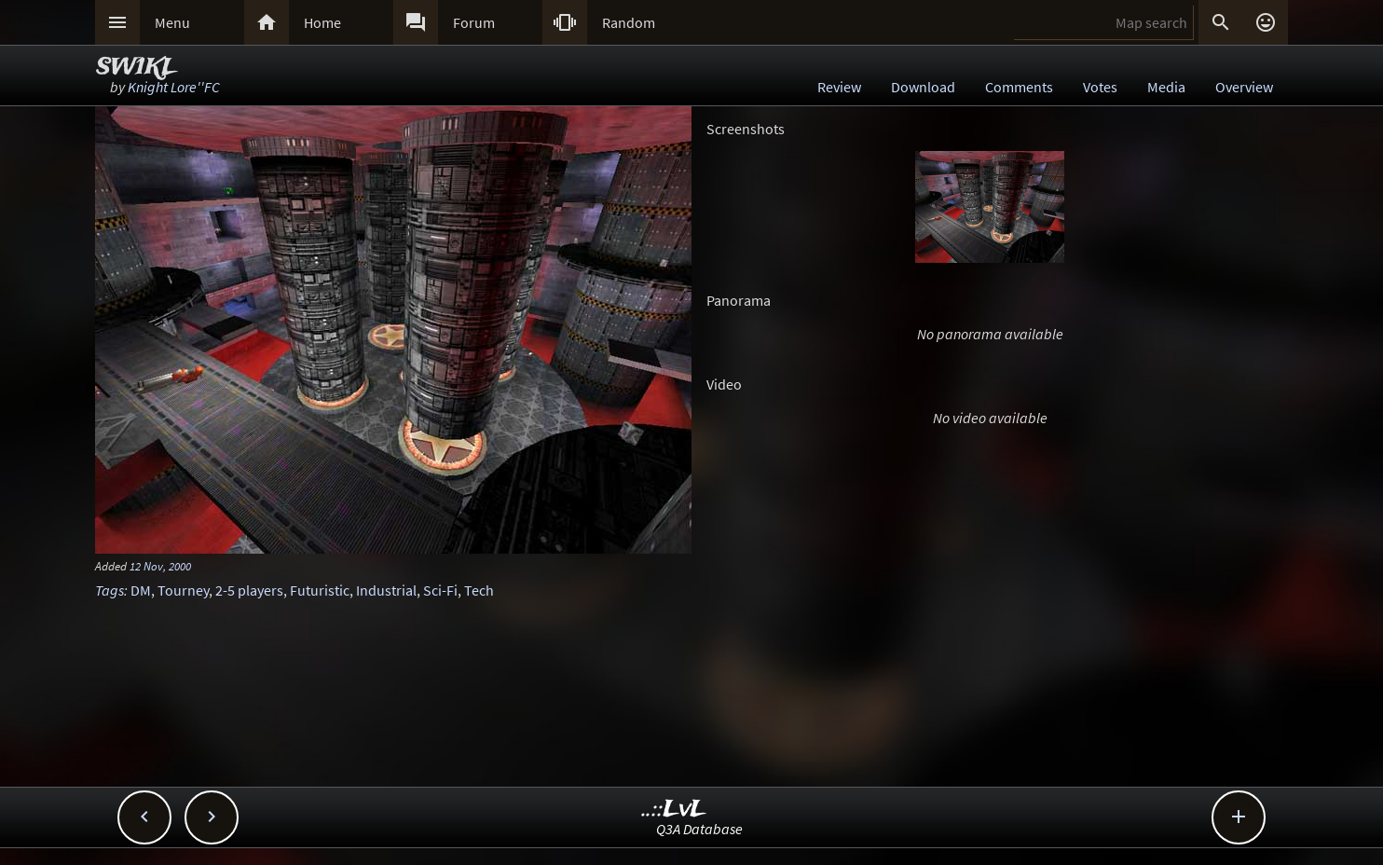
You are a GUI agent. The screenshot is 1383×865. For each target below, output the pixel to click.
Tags (109, 590)
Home (322, 22)
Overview (1244, 86)
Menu (172, 22)
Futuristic (319, 590)
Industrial (386, 590)
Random (628, 22)
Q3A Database (699, 828)
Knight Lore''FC (174, 86)
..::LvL (674, 809)
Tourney (183, 590)
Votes (1100, 86)
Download (923, 86)
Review (839, 86)
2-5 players (249, 590)
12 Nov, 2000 (160, 565)
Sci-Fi (440, 590)
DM (140, 590)
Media (1166, 86)
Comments (1019, 86)
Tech (479, 590)
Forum (474, 22)
